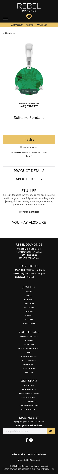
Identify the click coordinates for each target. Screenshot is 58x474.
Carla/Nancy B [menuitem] (29, 356)
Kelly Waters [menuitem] (29, 360)
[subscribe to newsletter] (51, 431)
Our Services (29, 389)
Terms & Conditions (28, 405)
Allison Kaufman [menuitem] (29, 336)
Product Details (29, 170)
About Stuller (29, 178)
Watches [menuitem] (29, 319)
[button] (17, 25)
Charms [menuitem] (29, 311)
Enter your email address (29, 425)
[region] (29, 69)
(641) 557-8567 (29, 106)
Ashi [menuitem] (29, 352)
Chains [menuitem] (29, 315)
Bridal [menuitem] (29, 292)
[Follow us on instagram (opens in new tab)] (31, 440)
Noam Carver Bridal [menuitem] (29, 348)
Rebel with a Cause (29, 393)
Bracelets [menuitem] (29, 307)
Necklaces (10, 33)
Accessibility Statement (29, 460)
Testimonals (29, 401)
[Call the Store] (29, 254)
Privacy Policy (29, 409)
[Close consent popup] (53, 469)
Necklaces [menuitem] (29, 303)
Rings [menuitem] (29, 296)
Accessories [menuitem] (29, 323)
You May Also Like (29, 222)
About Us (29, 385)
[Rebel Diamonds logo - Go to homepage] (29, 11)
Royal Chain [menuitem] (29, 368)
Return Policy (29, 397)
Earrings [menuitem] (29, 299)
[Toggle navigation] (5, 18)
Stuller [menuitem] (29, 372)
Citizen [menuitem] (29, 340)
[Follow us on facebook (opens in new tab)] (27, 440)
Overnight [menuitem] (28, 364)
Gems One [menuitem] (29, 344)
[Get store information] (29, 258)
